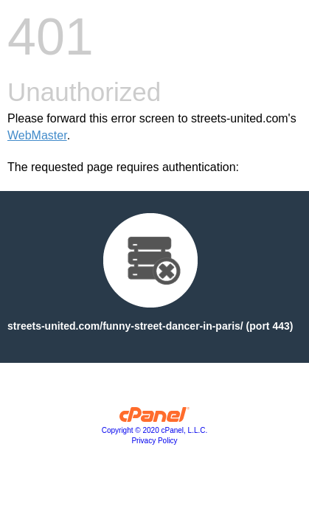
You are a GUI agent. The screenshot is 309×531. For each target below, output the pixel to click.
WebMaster (37, 135)
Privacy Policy (154, 441)
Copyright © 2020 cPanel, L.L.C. (155, 430)
